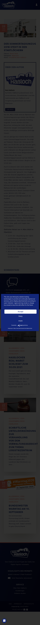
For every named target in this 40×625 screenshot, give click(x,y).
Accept (20, 312)
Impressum (10, 328)
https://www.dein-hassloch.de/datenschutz (22, 328)
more (20, 321)
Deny (20, 316)
